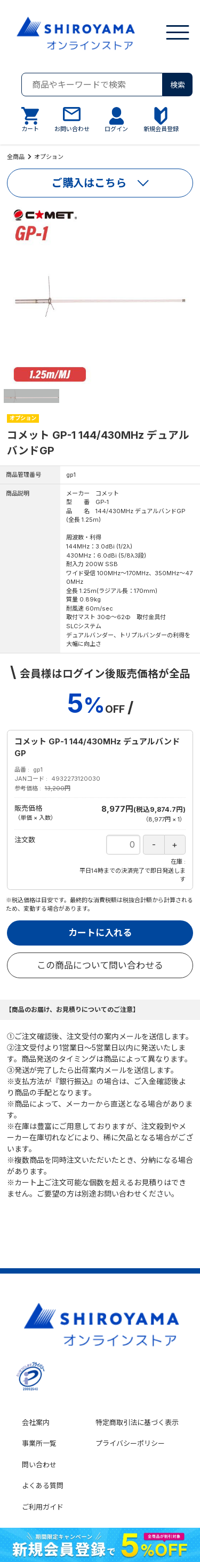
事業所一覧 (39, 1443)
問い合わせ (39, 1464)
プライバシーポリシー (130, 1443)
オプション (48, 157)
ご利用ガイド (42, 1507)
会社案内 (36, 1422)
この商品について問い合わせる (100, 965)
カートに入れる (100, 932)
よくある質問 (42, 1485)
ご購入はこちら (89, 183)
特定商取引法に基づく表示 (137, 1422)
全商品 (16, 157)
